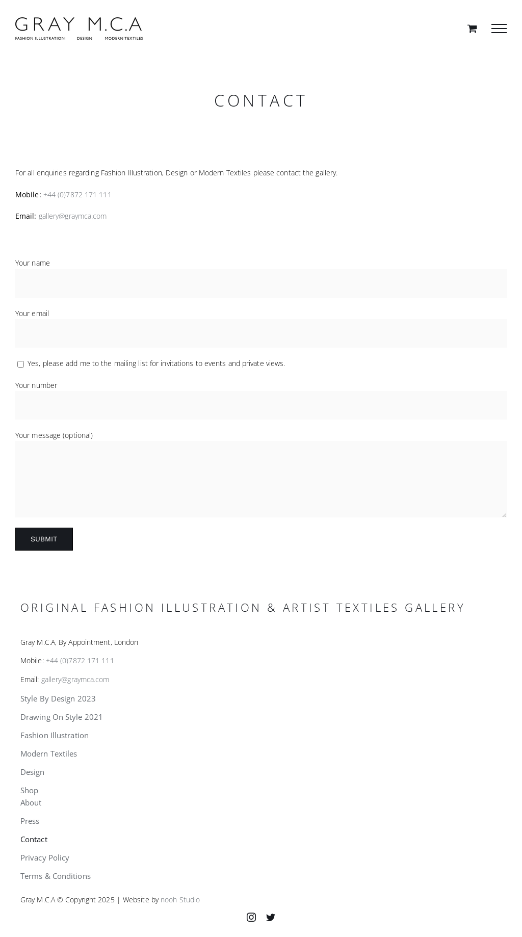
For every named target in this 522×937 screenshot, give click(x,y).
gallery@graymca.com (73, 216)
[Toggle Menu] (499, 28)
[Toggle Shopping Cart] (472, 28)
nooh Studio (180, 899)
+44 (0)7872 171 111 (77, 194)
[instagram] (251, 917)
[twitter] (270, 917)
